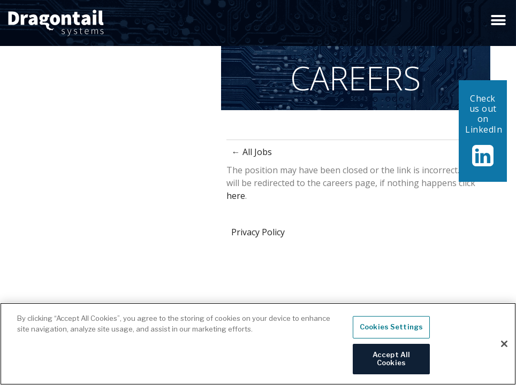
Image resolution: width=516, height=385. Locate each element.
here (235, 196)
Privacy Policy (258, 232)
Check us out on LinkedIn (483, 114)
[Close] (504, 348)
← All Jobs (252, 152)
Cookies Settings (391, 331)
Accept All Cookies (391, 363)
